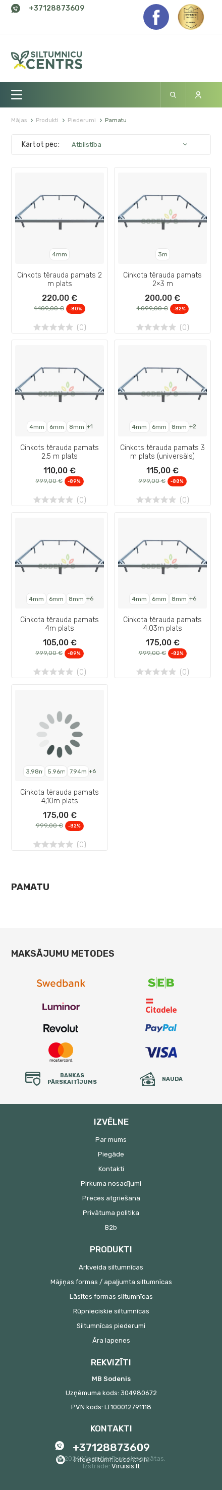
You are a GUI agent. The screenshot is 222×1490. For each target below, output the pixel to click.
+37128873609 (56, 8)
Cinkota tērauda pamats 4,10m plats (59, 796)
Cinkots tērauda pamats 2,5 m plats (59, 452)
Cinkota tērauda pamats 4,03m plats (162, 624)
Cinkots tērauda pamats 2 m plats (59, 279)
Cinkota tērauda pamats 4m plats (59, 624)
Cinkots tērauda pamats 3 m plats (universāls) (162, 452)
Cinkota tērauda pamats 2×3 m (162, 279)
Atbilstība (86, 144)
